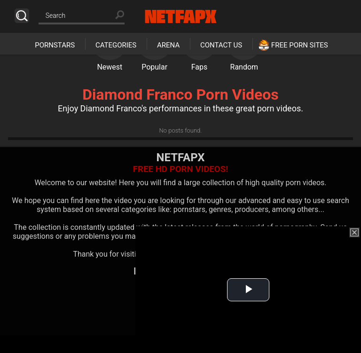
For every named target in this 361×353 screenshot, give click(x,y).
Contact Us (221, 45)
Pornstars (55, 45)
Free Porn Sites (299, 45)
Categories (115, 45)
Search (22, 15)
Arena (168, 45)
